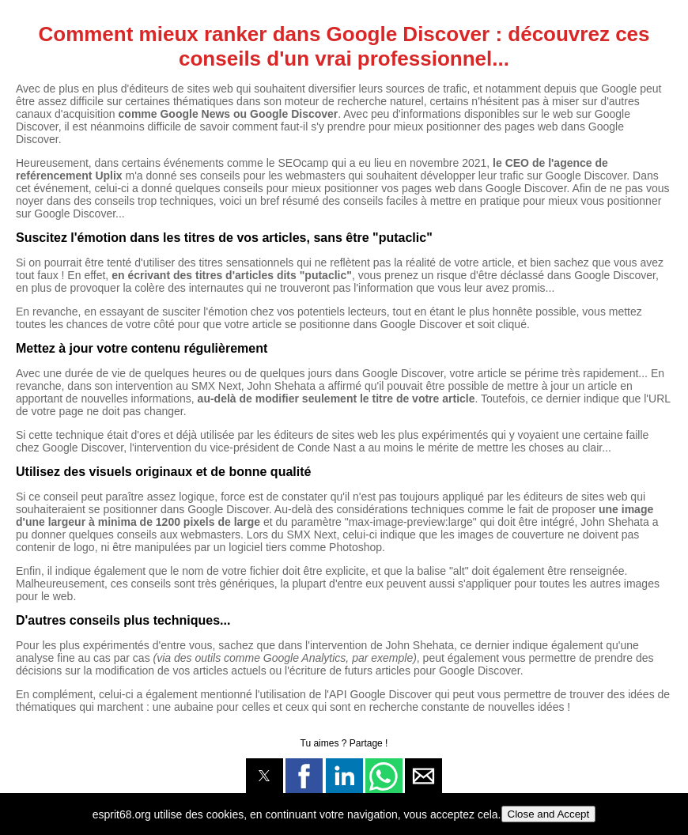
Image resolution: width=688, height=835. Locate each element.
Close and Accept (549, 814)
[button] (264, 776)
